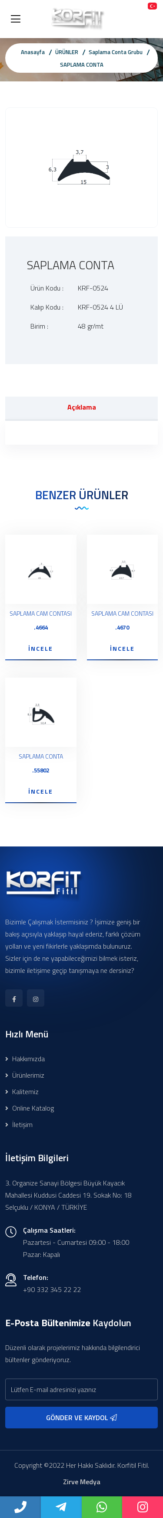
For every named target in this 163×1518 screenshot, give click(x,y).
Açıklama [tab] (81, 407)
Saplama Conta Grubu (116, 52)
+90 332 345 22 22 (52, 1289)
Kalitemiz (22, 1091)
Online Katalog (29, 1108)
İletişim (19, 1124)
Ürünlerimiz (24, 1075)
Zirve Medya (81, 1481)
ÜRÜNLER (66, 52)
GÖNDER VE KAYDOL (81, 1417)
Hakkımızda (25, 1058)
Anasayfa (33, 52)
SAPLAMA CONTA (81, 64)
